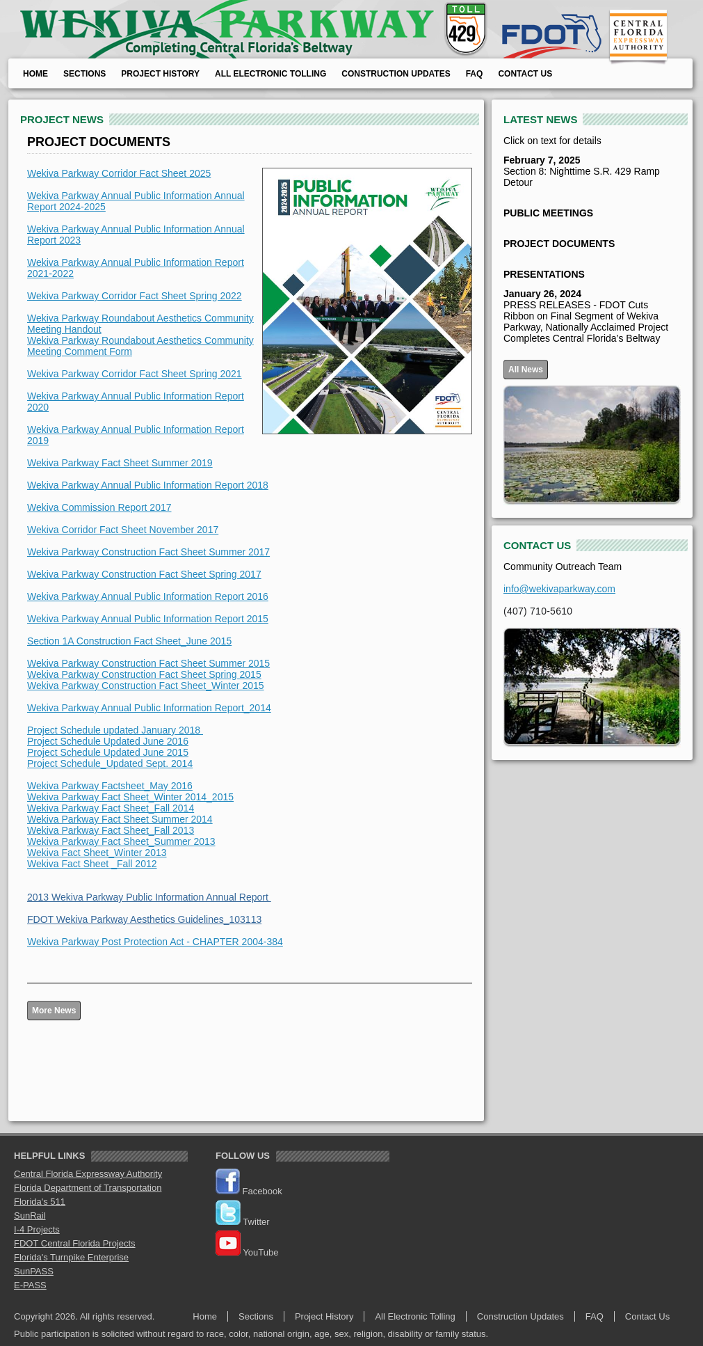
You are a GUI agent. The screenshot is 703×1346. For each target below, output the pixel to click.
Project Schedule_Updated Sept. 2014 (110, 763)
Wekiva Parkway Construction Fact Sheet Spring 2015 (144, 674)
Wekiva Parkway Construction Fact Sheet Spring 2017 (144, 574)
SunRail (30, 1215)
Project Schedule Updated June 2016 (107, 741)
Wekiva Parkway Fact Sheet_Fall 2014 (110, 808)
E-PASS (30, 1285)
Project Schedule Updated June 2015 (107, 752)
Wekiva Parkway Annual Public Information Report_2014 (149, 707)
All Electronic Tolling (270, 74)
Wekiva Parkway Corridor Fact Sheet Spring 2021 (134, 373)
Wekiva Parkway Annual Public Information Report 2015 (147, 618)
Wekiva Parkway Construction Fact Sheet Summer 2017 (148, 551)
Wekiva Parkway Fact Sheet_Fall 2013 (110, 830)
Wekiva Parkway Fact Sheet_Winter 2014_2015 (130, 796)
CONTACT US (537, 545)
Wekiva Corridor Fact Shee (85, 529)
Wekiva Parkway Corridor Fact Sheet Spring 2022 (134, 295)
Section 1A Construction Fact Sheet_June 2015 (129, 641)
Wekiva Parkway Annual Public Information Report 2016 (147, 596)
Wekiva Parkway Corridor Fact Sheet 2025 (119, 173)
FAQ (474, 74)
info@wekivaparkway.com (559, 588)
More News (54, 1010)
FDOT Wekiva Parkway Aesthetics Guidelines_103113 (144, 919)
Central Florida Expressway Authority (88, 1174)
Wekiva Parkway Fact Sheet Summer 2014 (120, 819)
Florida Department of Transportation (87, 1187)
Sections (84, 74)
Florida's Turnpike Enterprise (71, 1257)
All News (525, 369)
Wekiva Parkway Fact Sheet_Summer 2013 (121, 841)
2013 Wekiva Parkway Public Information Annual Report (149, 897)
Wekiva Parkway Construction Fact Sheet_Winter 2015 (145, 685)
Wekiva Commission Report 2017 (99, 507)
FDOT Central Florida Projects (75, 1243)
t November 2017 (181, 529)
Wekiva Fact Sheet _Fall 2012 (92, 863)
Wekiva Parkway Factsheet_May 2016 (110, 785)
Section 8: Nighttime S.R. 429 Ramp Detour (581, 171)
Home (35, 74)
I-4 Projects (37, 1229)
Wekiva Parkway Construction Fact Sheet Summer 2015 (148, 663)
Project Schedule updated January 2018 (115, 730)
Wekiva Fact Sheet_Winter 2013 (97, 852)
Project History (160, 74)
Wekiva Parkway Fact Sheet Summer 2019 (120, 462)
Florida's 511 (39, 1201)
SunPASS (34, 1271)
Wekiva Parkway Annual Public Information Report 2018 (147, 485)
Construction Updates (395, 74)
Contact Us (525, 74)
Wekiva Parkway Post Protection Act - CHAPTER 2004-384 (155, 941)
